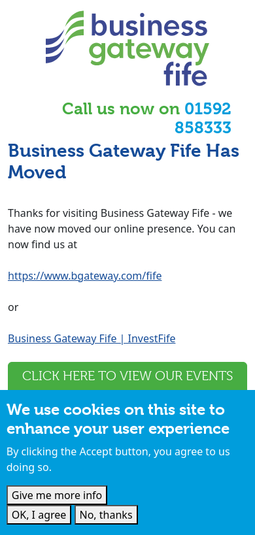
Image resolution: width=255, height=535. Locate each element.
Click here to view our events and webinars (127, 385)
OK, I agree (39, 515)
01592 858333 (203, 118)
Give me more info (57, 495)
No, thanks (106, 515)
